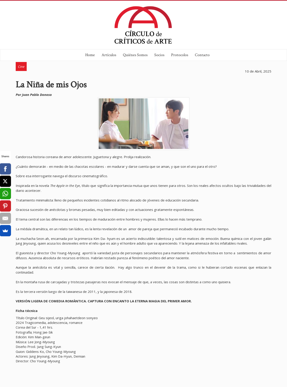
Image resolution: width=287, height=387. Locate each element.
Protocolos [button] (179, 54)
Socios (159, 54)
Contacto (202, 54)
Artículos (109, 54)
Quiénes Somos (135, 54)
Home (90, 54)
